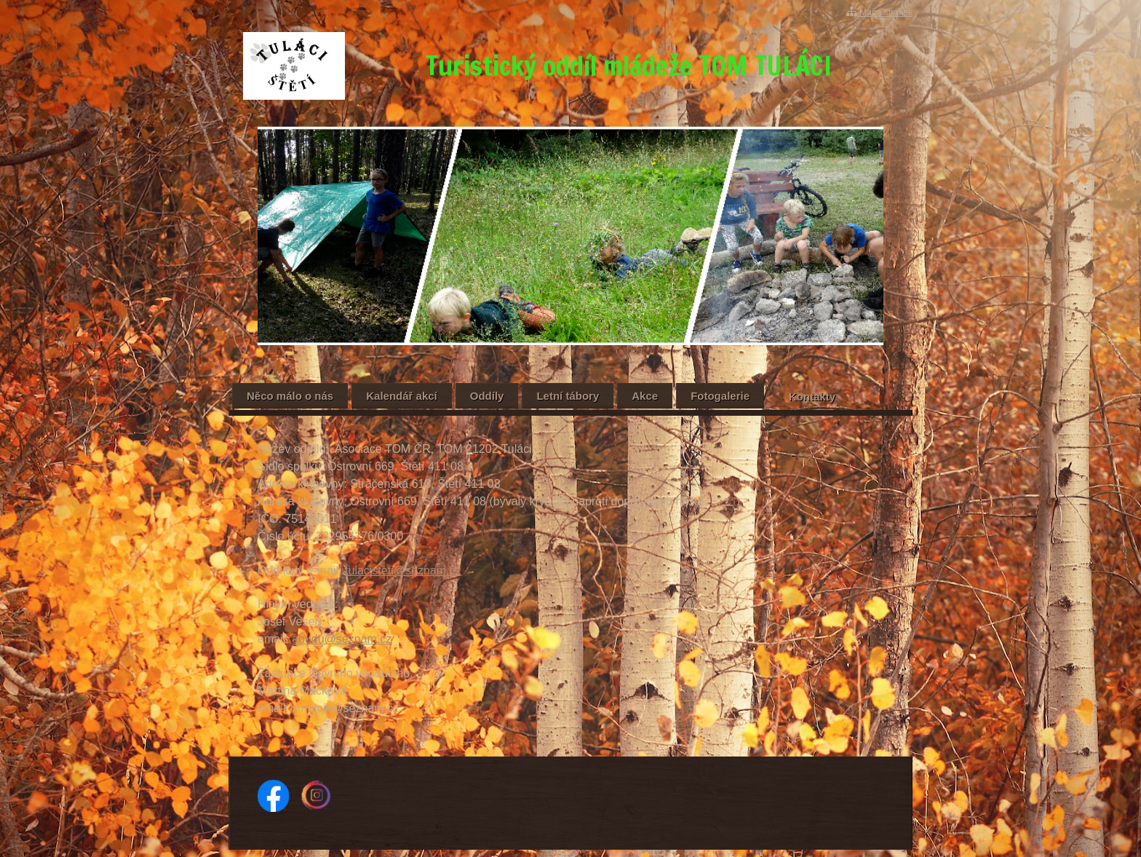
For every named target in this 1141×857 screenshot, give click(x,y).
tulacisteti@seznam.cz (403, 570)
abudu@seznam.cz (341, 639)
